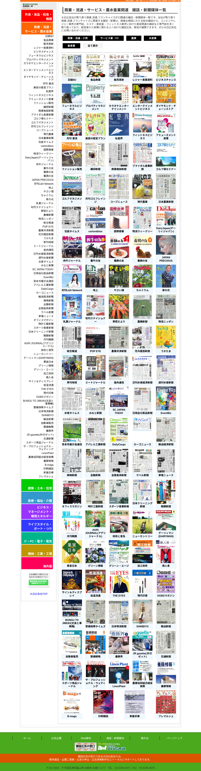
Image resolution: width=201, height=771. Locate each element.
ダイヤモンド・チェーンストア (39, 78)
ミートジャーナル (44, 246)
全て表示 (93, 45)
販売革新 (48, 44)
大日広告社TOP (39, 594)
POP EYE (48, 226)
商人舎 (50, 377)
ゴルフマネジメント (42, 122)
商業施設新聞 (46, 110)
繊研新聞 (48, 107)
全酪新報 (48, 304)
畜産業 (71, 45)
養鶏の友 (48, 176)
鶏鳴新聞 (48, 300)
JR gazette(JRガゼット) (40, 434)
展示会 (144, 738)
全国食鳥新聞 (46, 308)
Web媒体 (86, 738)
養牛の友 (48, 168)
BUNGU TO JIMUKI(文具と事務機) (38, 402)
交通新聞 (48, 438)
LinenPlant (48, 453)
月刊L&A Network (44, 183)
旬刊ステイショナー (42, 207)
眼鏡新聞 (48, 335)
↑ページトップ (174, 738)
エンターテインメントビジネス (38, 71)
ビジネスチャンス (43, 51)
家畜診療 (48, 472)
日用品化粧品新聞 (43, 273)
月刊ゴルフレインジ (42, 126)
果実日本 (48, 362)
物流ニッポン (46, 218)
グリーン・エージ (44, 369)
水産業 (152, 38)
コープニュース (45, 130)
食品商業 (48, 40)
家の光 (50, 199)
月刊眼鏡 (48, 339)
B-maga (49, 465)
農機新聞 (48, 215)
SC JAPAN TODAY (43, 269)
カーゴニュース (45, 292)
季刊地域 (48, 242)
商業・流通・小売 (78, 38)
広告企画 (56, 738)
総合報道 (48, 222)
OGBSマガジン (45, 397)
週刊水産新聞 (46, 257)
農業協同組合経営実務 (41, 457)
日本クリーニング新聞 (41, 331)
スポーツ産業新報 (43, 327)
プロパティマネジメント (40, 59)
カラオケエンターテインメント (38, 65)
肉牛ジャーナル (45, 164)
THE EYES (47, 389)
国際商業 (48, 149)
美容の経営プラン (43, 87)
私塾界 (50, 91)
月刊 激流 (48, 83)
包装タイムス (46, 142)
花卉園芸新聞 (46, 234)
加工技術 (48, 373)
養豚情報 (48, 461)
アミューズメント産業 (41, 99)
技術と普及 (47, 350)
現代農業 (48, 134)
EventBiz (49, 277)
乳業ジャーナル (45, 203)
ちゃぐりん (47, 195)
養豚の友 (48, 172)
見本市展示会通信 (43, 281)
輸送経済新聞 (46, 296)
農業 (133, 38)
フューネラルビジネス (41, 55)
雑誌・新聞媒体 (115, 738)
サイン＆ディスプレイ (41, 381)
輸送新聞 (48, 419)
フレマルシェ (46, 476)
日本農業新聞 (46, 138)
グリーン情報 (46, 365)
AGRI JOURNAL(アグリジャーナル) (39, 344)
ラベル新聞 (47, 312)
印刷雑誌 (48, 468)
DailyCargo (47, 289)
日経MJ (49, 36)
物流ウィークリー (43, 153)
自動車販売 (47, 423)
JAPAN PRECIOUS (43, 180)
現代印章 (48, 393)
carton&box (47, 146)
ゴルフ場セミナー (43, 118)
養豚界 (50, 430)
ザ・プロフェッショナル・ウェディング (38, 448)
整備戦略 (48, 427)
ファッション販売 (43, 103)
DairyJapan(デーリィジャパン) (39, 159)
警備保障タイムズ (43, 407)
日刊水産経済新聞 (43, 253)
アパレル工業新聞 (43, 285)
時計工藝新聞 (46, 324)
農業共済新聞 (46, 230)
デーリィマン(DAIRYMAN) (39, 358)
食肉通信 (48, 250)
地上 (51, 187)
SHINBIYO (47, 415)
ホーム (27, 738)
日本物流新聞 (46, 411)
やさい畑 (48, 191)
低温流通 (48, 385)
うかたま (48, 238)
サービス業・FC (109, 38)
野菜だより (47, 211)
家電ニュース (46, 316)
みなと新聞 (47, 265)
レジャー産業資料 (44, 47)
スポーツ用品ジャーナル (40, 442)
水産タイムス (46, 261)
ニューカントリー (43, 354)
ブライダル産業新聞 (42, 114)
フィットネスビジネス (41, 95)
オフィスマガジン (44, 320)
